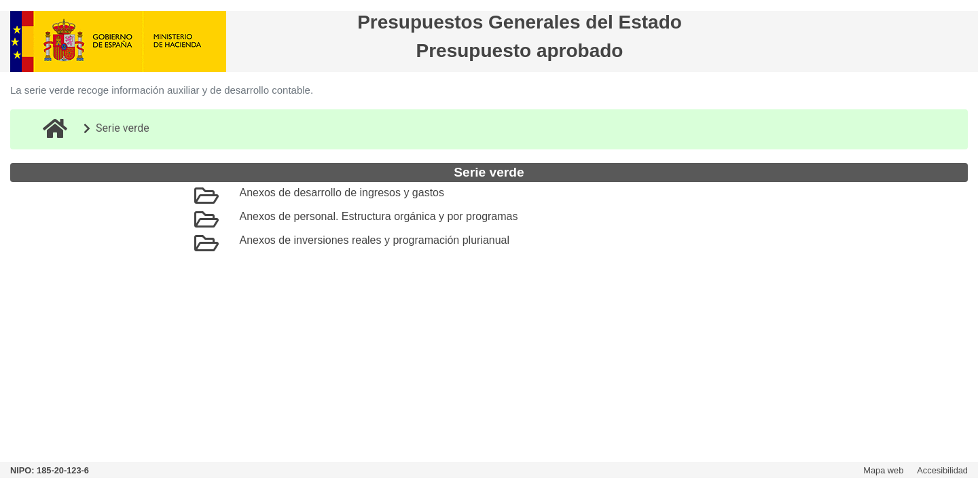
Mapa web (883, 470)
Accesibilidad (942, 470)
